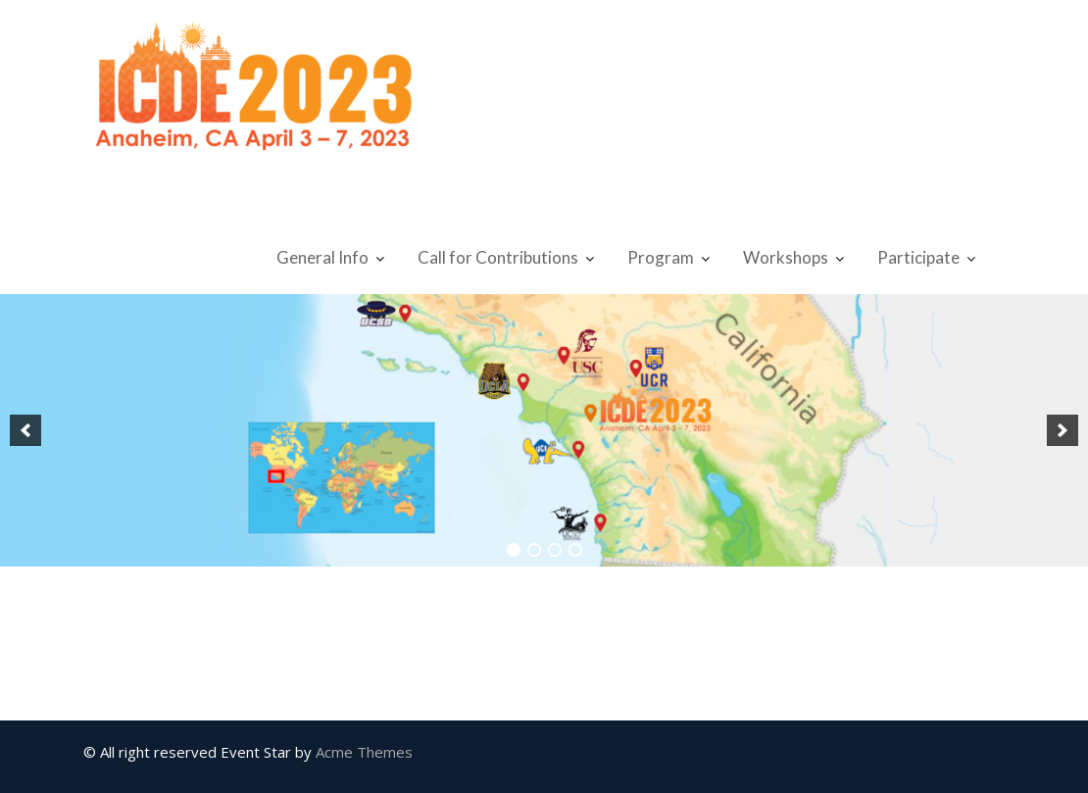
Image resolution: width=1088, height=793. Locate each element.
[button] (25, 430)
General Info (322, 257)
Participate (918, 257)
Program (660, 257)
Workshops (785, 257)
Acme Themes (364, 752)
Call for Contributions (498, 257)
